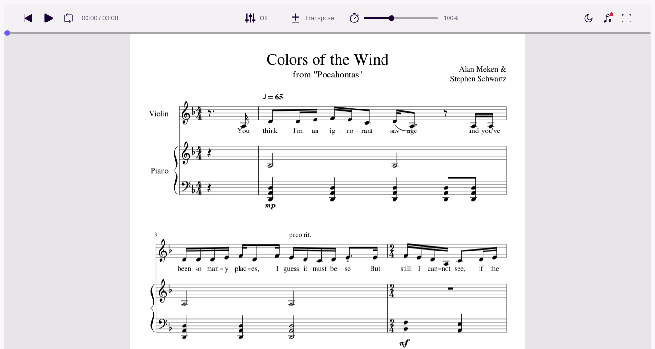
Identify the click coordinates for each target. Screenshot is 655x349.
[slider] (391, 18)
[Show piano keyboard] (607, 18)
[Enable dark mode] (588, 18)
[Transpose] (312, 18)
